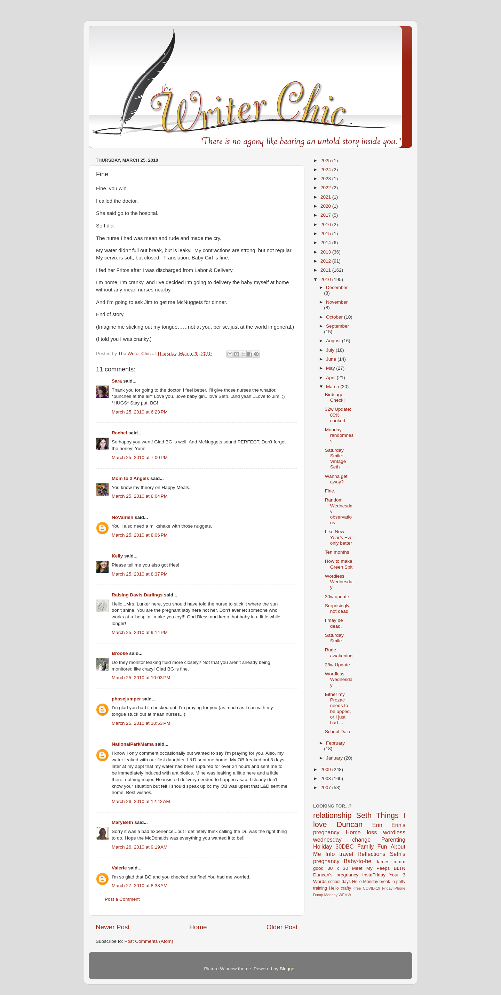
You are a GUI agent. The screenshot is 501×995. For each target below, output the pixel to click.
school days (339, 881)
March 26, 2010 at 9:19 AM (139, 847)
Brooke (120, 653)
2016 (326, 224)
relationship (332, 815)
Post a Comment (122, 899)
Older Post (282, 927)
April (331, 377)
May (331, 368)
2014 (326, 242)
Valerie (119, 867)
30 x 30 (337, 868)
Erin (377, 825)
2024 (326, 169)
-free (357, 888)
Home (198, 927)
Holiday (322, 846)
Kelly (117, 556)
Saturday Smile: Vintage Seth (335, 459)
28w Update (337, 664)
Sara (117, 381)
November (337, 302)
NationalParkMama (133, 744)
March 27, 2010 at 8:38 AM (139, 885)
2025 (326, 160)
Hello (334, 888)
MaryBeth (122, 822)
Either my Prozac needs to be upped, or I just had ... (338, 708)
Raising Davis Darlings (137, 594)
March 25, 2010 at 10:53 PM (141, 723)
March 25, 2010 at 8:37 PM (140, 574)
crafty (346, 888)
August (334, 340)
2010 (326, 279)
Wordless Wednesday (338, 581)
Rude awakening (339, 652)
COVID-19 (371, 888)
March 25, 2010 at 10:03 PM (141, 677)
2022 (326, 187)
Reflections (371, 854)
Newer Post (113, 927)
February (335, 743)
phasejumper (126, 698)
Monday (330, 895)
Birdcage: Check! (335, 397)
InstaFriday (373, 874)
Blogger (288, 968)
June (331, 359)
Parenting (393, 839)
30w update (337, 596)
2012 (326, 261)
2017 (326, 215)
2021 (326, 197)
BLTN (399, 868)
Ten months (337, 552)
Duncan (350, 824)
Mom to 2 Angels (130, 478)
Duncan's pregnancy (335, 874)
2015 (326, 233)
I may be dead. (334, 623)
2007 (326, 787)
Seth (364, 815)
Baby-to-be (357, 861)
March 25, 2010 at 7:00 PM (140, 457)
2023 (326, 178)
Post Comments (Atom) (149, 941)
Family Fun (372, 846)
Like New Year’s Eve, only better (339, 537)
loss (372, 832)
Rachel (119, 432)
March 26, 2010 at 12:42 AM (141, 801)
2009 (326, 769)
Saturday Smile (334, 638)
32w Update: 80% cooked (338, 415)
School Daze (338, 731)
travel (346, 854)
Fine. (330, 491)
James (383, 861)
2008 (326, 778)
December (337, 287)
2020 (326, 206)
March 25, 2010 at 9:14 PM (140, 632)
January (335, 758)
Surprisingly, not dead (337, 608)
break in (387, 881)
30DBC (344, 846)
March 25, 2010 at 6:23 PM (140, 412)
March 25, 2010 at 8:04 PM (140, 496)
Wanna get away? (336, 479)
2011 (326, 270)
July (331, 350)
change (361, 839)
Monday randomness (339, 435)
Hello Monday (365, 881)
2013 (326, 252)
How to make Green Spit (339, 564)
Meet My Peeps (371, 868)
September (337, 326)
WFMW (345, 895)
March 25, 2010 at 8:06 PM (140, 535)
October (335, 317)
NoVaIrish (122, 517)
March (333, 386)
